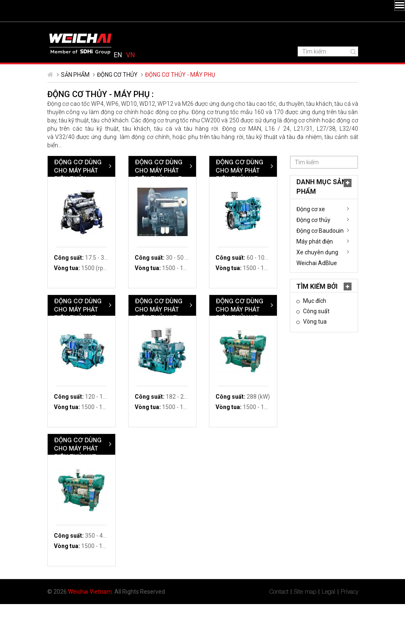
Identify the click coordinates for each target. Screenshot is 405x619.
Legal (328, 606)
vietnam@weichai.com (179, 29)
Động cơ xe (68, 224)
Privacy (349, 606)
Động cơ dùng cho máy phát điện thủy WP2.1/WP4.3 (158, 189)
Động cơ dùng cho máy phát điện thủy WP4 (320, 185)
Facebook (55, 28)
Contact (279, 606)
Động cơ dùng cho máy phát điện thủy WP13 (159, 463)
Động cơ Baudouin (77, 245)
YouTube (84, 28)
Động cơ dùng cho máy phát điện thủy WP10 (240, 324)
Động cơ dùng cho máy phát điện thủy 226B (239, 185)
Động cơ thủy (117, 89)
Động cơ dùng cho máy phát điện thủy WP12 (321, 324)
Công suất (73, 326)
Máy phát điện (72, 256)
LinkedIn (75, 28)
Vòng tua (71, 336)
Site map (305, 606)
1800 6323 (117, 29)
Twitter (64, 28)
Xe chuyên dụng (75, 267)
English (334, 29)
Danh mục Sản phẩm (79, 201)
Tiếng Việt (346, 29)
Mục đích (71, 315)
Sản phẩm (75, 89)
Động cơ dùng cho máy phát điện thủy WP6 (158, 324)
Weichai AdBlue (74, 278)
